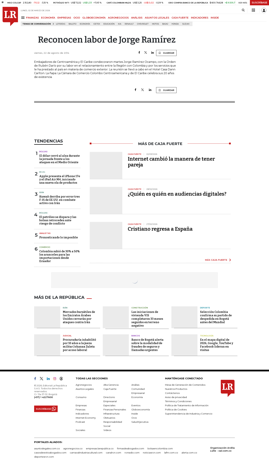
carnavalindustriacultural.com (86, 452)
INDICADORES (199, 17)
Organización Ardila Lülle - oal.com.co (222, 449)
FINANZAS (32, 17)
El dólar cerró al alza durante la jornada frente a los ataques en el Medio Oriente (59, 159)
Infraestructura (111, 413)
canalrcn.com (113, 452)
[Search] (243, 10)
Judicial (67, 336)
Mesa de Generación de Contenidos (185, 384)
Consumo (81, 397)
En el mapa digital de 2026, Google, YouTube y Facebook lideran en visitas (216, 345)
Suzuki (185, 24)
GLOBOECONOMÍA (94, 17)
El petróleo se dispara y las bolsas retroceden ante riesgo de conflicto (57, 220)
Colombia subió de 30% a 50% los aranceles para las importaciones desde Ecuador (59, 256)
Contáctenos (172, 393)
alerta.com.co (189, 452)
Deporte (205, 308)
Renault (129, 24)
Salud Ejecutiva (139, 421)
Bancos (135, 336)
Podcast (80, 421)
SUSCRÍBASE (259, 2)
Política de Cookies (176, 409)
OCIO (76, 17)
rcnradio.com (132, 452)
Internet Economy (86, 417)
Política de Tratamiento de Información (186, 405)
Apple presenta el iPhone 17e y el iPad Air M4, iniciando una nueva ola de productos (59, 179)
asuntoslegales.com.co (47, 448)
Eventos (135, 405)
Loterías (60, 24)
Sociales (80, 430)
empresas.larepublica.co (100, 448)
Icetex (96, 24)
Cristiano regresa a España (160, 229)
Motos (155, 24)
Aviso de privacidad (176, 397)
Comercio (44, 247)
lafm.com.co (171, 452)
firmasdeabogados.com (130, 448)
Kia (119, 24)
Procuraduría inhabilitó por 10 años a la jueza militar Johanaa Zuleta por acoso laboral (79, 345)
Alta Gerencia (111, 384)
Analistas (45, 233)
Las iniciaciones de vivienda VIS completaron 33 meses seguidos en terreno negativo (147, 318)
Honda (175, 24)
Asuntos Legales (85, 389)
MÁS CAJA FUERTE (216, 259)
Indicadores (82, 413)
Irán (41, 192)
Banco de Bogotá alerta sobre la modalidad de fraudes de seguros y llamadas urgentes (147, 345)
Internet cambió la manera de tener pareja (171, 162)
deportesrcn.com (44, 456)
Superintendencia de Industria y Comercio (188, 413)
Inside (134, 413)
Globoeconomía (140, 409)
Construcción (139, 308)
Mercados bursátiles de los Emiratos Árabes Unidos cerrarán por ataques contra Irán (79, 317)
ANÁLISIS (136, 17)
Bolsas (43, 151)
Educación (109, 24)
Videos (107, 430)
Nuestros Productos (176, 389)
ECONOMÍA (48, 17)
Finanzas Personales (114, 409)
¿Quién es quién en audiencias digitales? (177, 194)
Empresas (81, 405)
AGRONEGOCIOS (118, 17)
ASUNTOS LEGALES (157, 17)
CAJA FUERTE (180, 17)
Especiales (109, 405)
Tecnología (206, 336)
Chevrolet (143, 24)
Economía (85, 24)
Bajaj (165, 24)
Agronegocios (84, 384)
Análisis (135, 384)
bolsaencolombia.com (160, 448)
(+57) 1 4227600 (43, 397)
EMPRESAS (64, 17)
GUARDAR (166, 52)
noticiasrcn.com (152, 452)
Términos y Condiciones (178, 401)
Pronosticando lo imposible (58, 237)
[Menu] (23, 17)
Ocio (134, 417)
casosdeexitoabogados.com (50, 452)
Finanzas (80, 409)
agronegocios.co (73, 448)
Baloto (72, 24)
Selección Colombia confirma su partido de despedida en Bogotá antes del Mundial (216, 317)
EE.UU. (42, 172)
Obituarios (109, 417)
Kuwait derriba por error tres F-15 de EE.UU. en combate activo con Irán (59, 200)
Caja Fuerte (109, 389)
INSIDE (215, 17)
